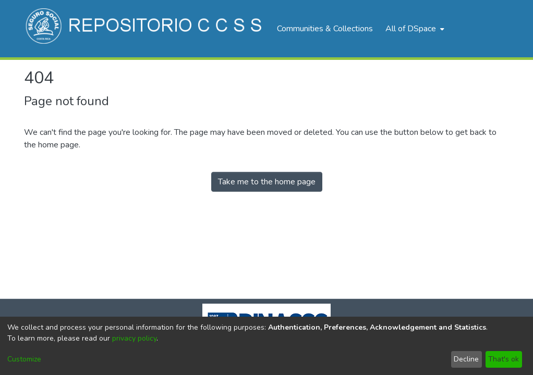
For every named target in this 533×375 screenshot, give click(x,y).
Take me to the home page (267, 182)
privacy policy (134, 338)
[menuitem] (413, 28)
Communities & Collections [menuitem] (325, 28)
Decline (466, 359)
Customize (24, 359)
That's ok (503, 359)
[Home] (145, 28)
